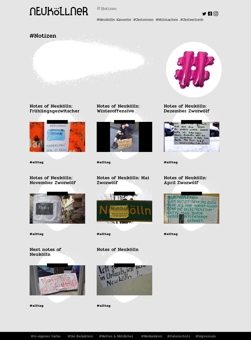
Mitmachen (168, 19)
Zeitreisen (145, 19)
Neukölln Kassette (115, 19)
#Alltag (36, 162)
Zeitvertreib (193, 19)
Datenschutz (180, 336)
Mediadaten (153, 336)
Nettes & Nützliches (117, 336)
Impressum (207, 336)
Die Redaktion (81, 336)
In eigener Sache (47, 336)
